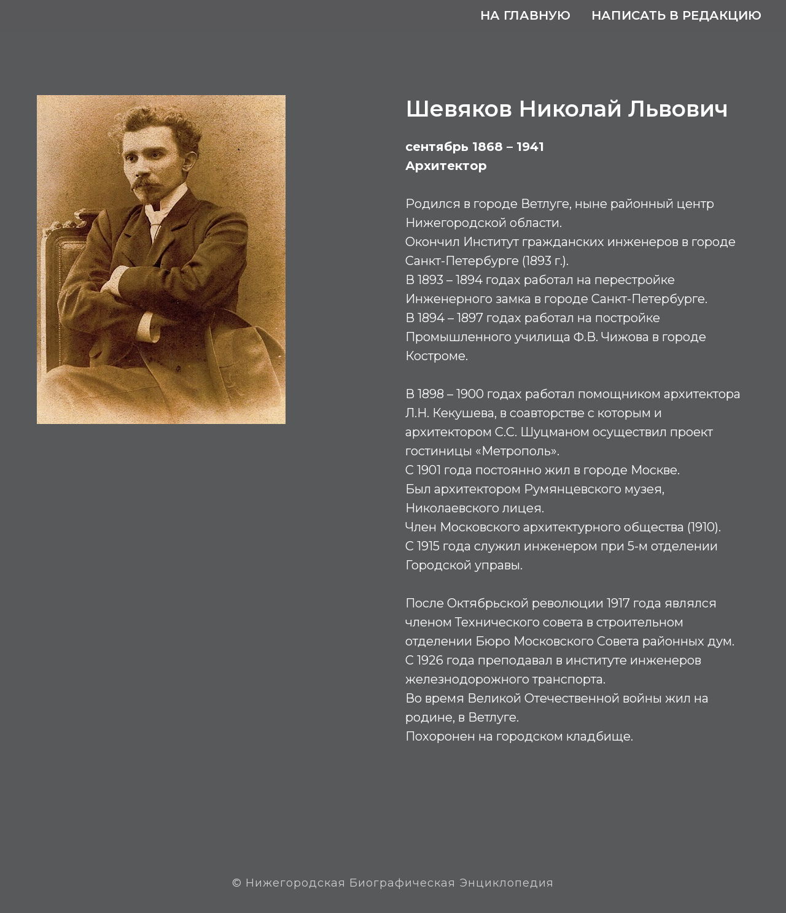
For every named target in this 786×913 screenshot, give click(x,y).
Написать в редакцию (676, 15)
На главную (525, 15)
